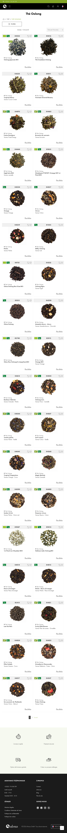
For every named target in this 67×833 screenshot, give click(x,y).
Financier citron (40, 513)
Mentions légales (9, 807)
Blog (37, 793)
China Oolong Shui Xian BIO (13, 286)
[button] (31, 36)
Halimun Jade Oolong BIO (44, 551)
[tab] (55, 30)
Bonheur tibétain (10, 400)
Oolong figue (39, 286)
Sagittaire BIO (9, 173)
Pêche (6, 249)
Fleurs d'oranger (9, 589)
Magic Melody (40, 475)
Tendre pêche (8, 437)
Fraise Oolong (40, 702)
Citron (37, 211)
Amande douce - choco (43, 324)
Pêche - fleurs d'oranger (43, 589)
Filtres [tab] (12, 24)
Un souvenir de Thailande (13, 702)
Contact (38, 786)
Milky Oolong (40, 249)
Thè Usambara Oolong (43, 60)
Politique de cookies (10, 817)
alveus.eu (38, 790)
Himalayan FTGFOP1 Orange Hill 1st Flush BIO (47, 174)
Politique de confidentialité (12, 813)
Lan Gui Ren (8, 626)
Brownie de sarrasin (42, 135)
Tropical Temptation (11, 475)
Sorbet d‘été (8, 513)
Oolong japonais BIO (11, 60)
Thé (8, 19)
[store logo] (5, 6)
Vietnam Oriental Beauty (44, 97)
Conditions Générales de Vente (13, 810)
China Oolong (8, 324)
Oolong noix (39, 400)
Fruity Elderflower (41, 626)
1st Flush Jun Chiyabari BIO (13, 551)
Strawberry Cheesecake (43, 664)
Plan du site (39, 796)
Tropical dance (9, 97)
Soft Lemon (39, 437)
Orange (6, 211)
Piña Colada (8, 664)
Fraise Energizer (9, 135)
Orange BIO (39, 362)
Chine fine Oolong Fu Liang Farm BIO (16, 362)
